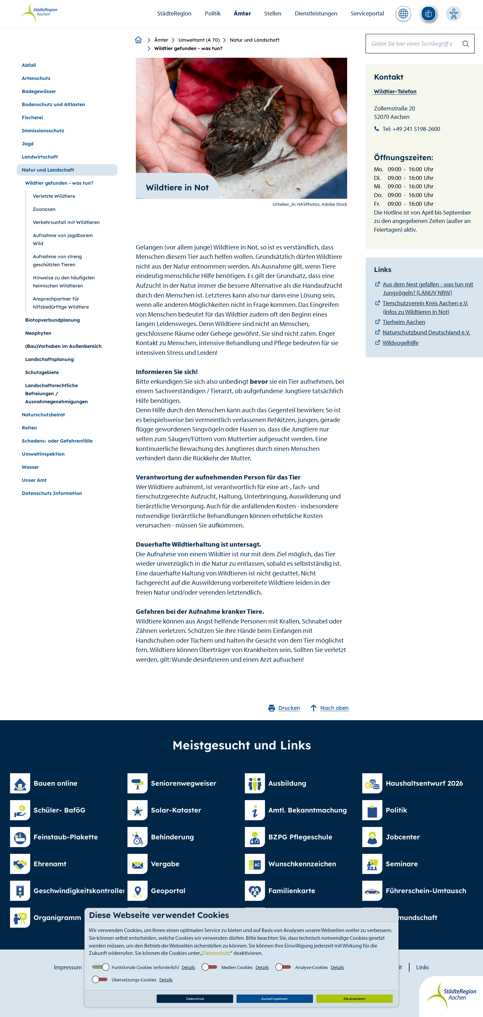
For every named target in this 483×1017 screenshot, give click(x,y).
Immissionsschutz (43, 131)
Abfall (29, 65)
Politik (212, 13)
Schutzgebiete (42, 372)
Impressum (68, 967)
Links (422, 967)
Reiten (29, 428)
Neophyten (38, 333)
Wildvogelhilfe (401, 342)
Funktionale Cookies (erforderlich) (145, 967)
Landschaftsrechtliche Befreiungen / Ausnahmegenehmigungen (56, 393)
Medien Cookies (237, 967)
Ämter (242, 13)
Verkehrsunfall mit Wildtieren (66, 222)
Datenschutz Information (52, 493)
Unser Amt (34, 480)
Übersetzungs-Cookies (134, 980)
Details (188, 967)
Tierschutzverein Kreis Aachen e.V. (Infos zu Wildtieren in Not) (425, 307)
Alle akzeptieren (354, 999)
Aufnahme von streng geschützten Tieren (57, 260)
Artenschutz (36, 78)
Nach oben (329, 707)
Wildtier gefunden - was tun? (59, 183)
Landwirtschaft (40, 157)
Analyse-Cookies (311, 967)
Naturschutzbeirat (43, 415)
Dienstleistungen (316, 13)
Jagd (28, 144)
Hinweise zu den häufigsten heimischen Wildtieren (64, 282)
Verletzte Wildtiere (54, 196)
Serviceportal (367, 13)
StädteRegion (174, 13)
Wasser (30, 467)
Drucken (284, 707)
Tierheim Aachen (404, 322)
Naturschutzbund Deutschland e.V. (426, 332)
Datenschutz (216, 953)
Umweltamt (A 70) (199, 40)
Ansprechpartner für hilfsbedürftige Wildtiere (61, 303)
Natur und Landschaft (254, 40)
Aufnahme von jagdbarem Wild (63, 239)
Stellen (272, 13)
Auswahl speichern (274, 999)
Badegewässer (39, 91)
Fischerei (32, 117)
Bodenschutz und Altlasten (53, 104)
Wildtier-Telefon (395, 91)
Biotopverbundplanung (52, 320)
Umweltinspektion (43, 454)
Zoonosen (44, 209)
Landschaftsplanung (49, 359)
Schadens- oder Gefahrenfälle (57, 441)
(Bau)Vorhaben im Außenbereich (63, 346)
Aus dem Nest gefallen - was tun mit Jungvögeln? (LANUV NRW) (428, 288)
